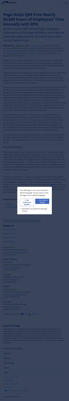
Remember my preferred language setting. (34, 210)
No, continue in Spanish (27, 202)
